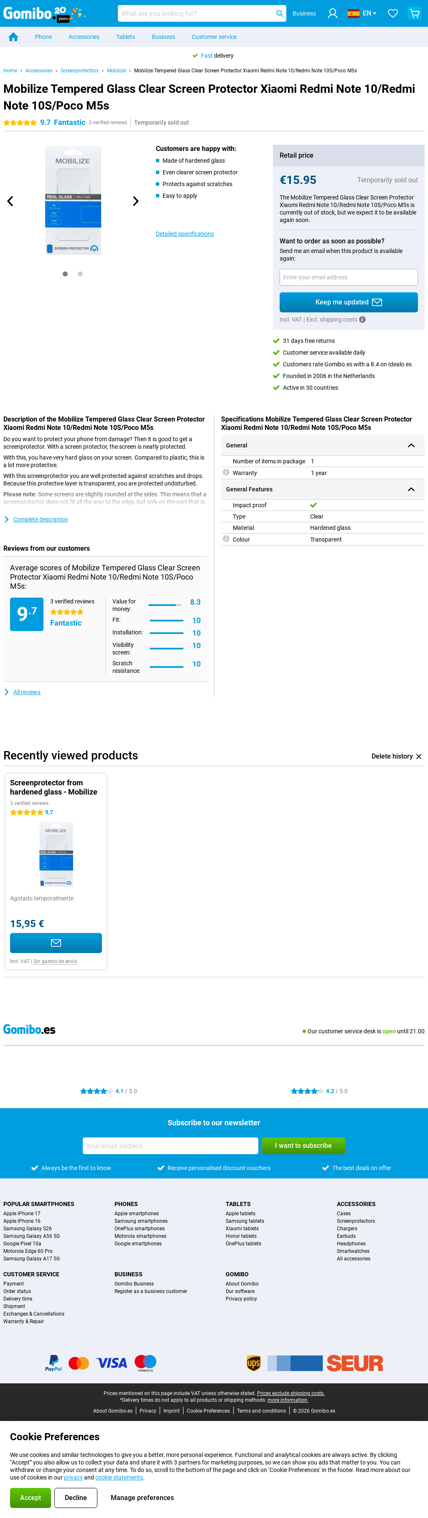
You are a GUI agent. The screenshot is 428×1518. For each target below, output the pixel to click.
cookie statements (119, 1477)
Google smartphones (138, 1244)
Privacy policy (241, 1299)
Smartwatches (353, 1251)
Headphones (351, 1244)
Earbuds (346, 1236)
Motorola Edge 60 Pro (28, 1251)
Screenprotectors (80, 71)
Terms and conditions (261, 1411)
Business (163, 36)
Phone (43, 36)
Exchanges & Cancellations (33, 1314)
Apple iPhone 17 (22, 1213)
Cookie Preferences (208, 1411)
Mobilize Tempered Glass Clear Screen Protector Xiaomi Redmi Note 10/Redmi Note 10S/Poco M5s (245, 71)
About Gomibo (242, 1284)
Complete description (35, 519)
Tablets (125, 36)
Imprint (171, 1411)
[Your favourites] (393, 13)
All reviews (22, 692)
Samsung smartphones (141, 1221)
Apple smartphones (137, 1213)
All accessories (353, 1259)
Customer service (214, 36)
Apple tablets (240, 1213)
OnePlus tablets (243, 1244)
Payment (13, 1284)
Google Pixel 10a (22, 1244)
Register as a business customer (151, 1291)
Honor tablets (241, 1236)
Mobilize (116, 71)
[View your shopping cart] (415, 13)
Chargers (347, 1229)
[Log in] (333, 13)
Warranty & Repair (23, 1321)
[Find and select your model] (202, 13)
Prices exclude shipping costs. (291, 1393)
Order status (17, 1291)
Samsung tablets (245, 1221)
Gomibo (237, 1274)
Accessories (84, 36)
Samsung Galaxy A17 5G (31, 1259)
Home (10, 71)
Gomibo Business (134, 1284)
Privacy (148, 1411)
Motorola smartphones (140, 1236)
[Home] (13, 37)
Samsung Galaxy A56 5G (31, 1236)
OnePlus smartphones (140, 1229)
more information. (288, 1400)
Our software (240, 1291)
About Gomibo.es (112, 1411)
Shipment (14, 1306)
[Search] (279, 13)
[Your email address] (349, 277)
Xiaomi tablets (242, 1229)
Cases (344, 1213)
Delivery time (17, 1299)
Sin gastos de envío (55, 961)
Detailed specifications (185, 233)
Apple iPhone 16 (22, 1221)
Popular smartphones (38, 1204)
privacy (73, 1477)
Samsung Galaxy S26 (27, 1229)
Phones (126, 1204)
